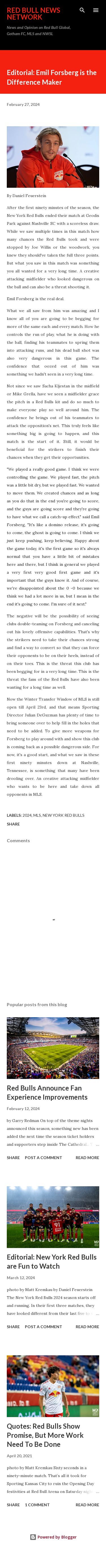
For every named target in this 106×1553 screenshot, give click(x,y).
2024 (27, 815)
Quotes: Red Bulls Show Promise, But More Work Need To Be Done (45, 1435)
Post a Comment (43, 1157)
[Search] (82, 10)
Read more (87, 1157)
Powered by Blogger (53, 1537)
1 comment (37, 1504)
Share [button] (13, 824)
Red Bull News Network (33, 13)
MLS (37, 815)
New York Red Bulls (64, 815)
